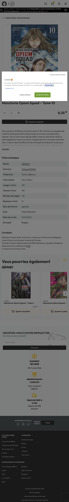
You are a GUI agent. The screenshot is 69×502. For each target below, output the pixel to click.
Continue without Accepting (58, 74)
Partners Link (9, 88)
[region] (34, 86)
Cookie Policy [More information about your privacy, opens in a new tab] (49, 85)
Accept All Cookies (42, 95)
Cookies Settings (25, 94)
